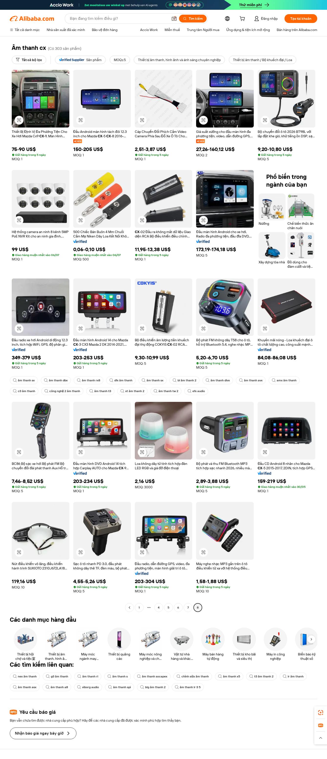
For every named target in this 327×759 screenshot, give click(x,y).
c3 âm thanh (24, 391)
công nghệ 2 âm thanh (62, 391)
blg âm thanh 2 (153, 687)
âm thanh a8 (57, 687)
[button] (174, 18)
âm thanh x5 (229, 676)
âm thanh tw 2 (166, 391)
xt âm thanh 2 (132, 391)
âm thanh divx (218, 380)
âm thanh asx (24, 687)
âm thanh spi (119, 687)
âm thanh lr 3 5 (187, 687)
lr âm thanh (293, 676)
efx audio (196, 391)
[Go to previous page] (129, 607)
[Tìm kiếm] (193, 18)
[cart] (243, 19)
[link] (320, 712)
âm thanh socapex (152, 676)
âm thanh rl (87, 676)
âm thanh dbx (56, 380)
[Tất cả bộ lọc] (29, 60)
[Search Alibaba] (118, 18)
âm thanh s (117, 676)
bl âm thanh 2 (184, 380)
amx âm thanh (284, 380)
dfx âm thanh (120, 380)
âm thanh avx (251, 380)
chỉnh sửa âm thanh (193, 676)
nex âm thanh (25, 676)
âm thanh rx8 (88, 380)
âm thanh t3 (100, 391)
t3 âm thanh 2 (261, 676)
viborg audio (88, 687)
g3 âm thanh (57, 676)
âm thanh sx (24, 380)
